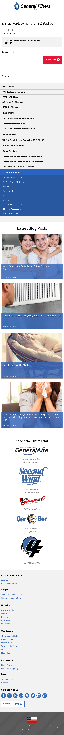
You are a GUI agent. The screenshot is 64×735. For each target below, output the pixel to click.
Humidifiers (8, 112)
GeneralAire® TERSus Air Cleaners (18, 166)
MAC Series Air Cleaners (13, 92)
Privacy (4, 682)
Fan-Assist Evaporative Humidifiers (18, 128)
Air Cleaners (8, 86)
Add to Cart (52, 59)
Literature (5, 623)
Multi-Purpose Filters (11, 213)
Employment (6, 642)
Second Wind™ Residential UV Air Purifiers (22, 156)
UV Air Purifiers (9, 150)
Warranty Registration (11, 597)
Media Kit (5, 652)
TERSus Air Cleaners (11, 97)
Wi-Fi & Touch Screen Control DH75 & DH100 (23, 140)
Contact (4, 649)
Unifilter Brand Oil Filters (13, 204)
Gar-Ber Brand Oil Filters (13, 182)
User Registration (9, 583)
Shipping (5, 613)
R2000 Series (8, 195)
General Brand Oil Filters (13, 177)
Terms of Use (7, 679)
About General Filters (10, 636)
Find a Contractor (9, 665)
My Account (6, 580)
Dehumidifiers (9, 134)
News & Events (7, 639)
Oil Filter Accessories (12, 209)
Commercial (7, 191)
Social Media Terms (9, 646)
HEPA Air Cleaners (10, 107)
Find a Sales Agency (9, 668)
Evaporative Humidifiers (13, 123)
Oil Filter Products (11, 172)
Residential (7, 186)
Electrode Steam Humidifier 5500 (18, 118)
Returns (4, 616)
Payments (5, 620)
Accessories (7, 200)
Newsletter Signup (13, 703)
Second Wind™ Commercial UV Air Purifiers (22, 161)
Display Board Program (13, 145)
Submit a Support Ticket (11, 594)
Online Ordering (8, 610)
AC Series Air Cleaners (12, 102)
